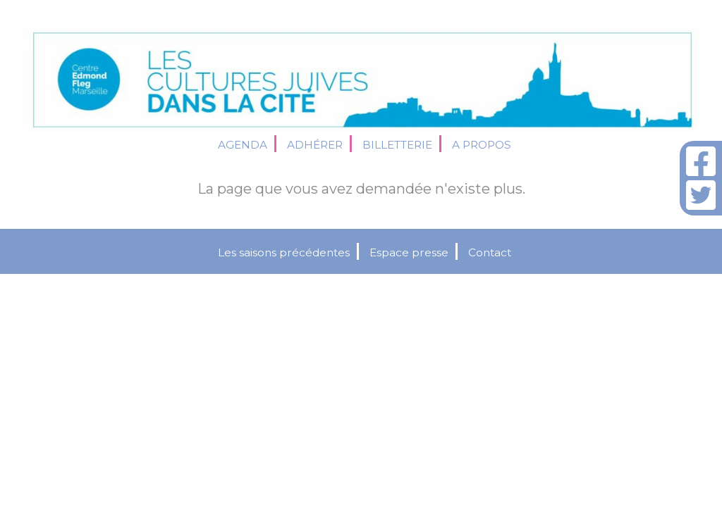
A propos (481, 144)
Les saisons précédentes (284, 252)
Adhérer (315, 144)
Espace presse (408, 252)
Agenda (242, 144)
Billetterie (397, 144)
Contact (489, 252)
